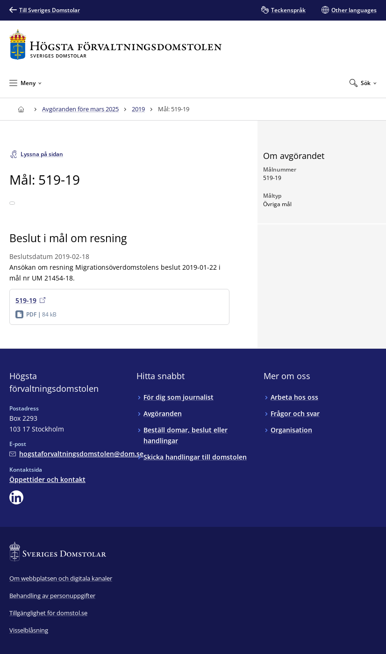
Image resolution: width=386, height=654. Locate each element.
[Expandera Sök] (363, 83)
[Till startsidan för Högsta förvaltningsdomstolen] (115, 44)
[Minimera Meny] (25, 83)
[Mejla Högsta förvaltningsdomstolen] (76, 453)
